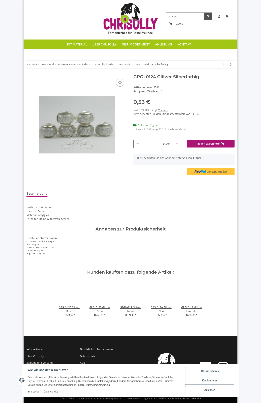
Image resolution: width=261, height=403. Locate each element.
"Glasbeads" (154, 91)
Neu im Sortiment (136, 44)
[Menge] (150, 144)
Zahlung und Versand (39, 362)
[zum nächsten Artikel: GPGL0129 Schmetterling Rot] (231, 64)
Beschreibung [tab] (36, 193)
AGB (82, 362)
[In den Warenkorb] (211, 144)
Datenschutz (87, 356)
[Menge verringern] (138, 144)
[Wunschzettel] (227, 16)
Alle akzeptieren (209, 371)
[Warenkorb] (176, 23)
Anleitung (163, 44)
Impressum (34, 391)
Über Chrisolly (104, 44)
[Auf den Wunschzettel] (120, 83)
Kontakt (184, 44)
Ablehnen (209, 390)
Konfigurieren (209, 380)
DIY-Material (77, 44)
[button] (219, 16)
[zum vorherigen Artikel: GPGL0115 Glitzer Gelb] (223, 64)
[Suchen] (185, 16)
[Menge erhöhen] (177, 144)
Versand (163, 110)
